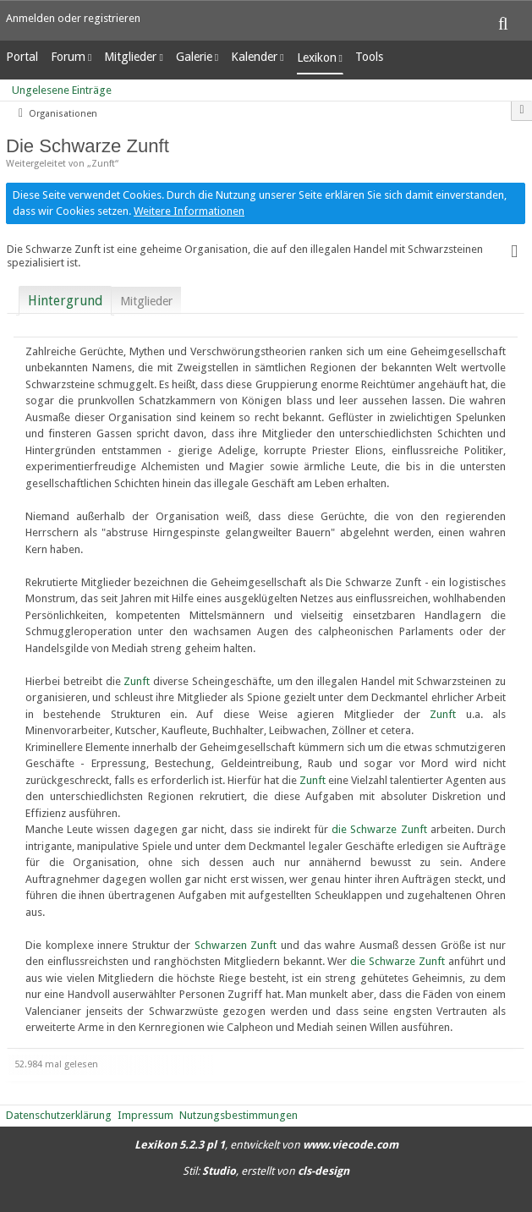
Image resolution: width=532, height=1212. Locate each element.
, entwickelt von (266, 1144)
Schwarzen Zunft (236, 945)
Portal (22, 56)
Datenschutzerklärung (59, 1115)
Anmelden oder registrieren (73, 18)
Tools (369, 56)
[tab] (65, 298)
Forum (68, 56)
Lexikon (317, 57)
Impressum (145, 1115)
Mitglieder (130, 56)
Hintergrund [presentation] (65, 301)
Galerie (194, 56)
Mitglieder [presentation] (146, 301)
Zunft (136, 681)
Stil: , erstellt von (266, 1171)
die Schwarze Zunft (379, 829)
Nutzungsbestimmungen (238, 1115)
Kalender (254, 56)
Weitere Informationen (189, 211)
